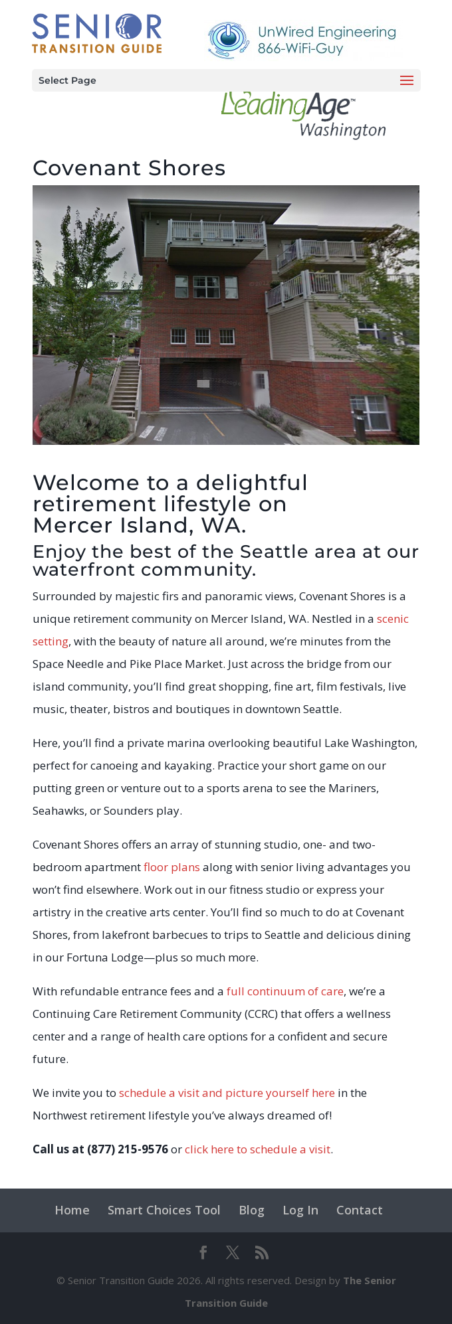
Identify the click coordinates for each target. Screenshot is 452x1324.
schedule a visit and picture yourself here (227, 1092)
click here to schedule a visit (257, 1149)
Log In (300, 1210)
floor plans (172, 866)
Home (72, 1210)
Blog (252, 1210)
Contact (359, 1210)
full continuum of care (285, 991)
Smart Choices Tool (164, 1210)
